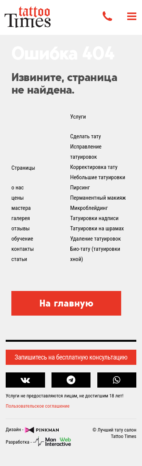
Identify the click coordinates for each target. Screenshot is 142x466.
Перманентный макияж (98, 197)
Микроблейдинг (89, 208)
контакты (22, 249)
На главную (66, 303)
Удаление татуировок (95, 238)
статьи (19, 259)
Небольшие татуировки (97, 177)
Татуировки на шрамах (97, 228)
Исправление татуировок (85, 151)
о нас (17, 187)
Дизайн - (32, 430)
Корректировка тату (93, 167)
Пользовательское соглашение (38, 406)
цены (17, 197)
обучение (22, 238)
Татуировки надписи (94, 218)
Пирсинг (80, 187)
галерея (20, 218)
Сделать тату (85, 136)
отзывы (20, 228)
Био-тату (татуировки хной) (95, 254)
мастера (21, 208)
